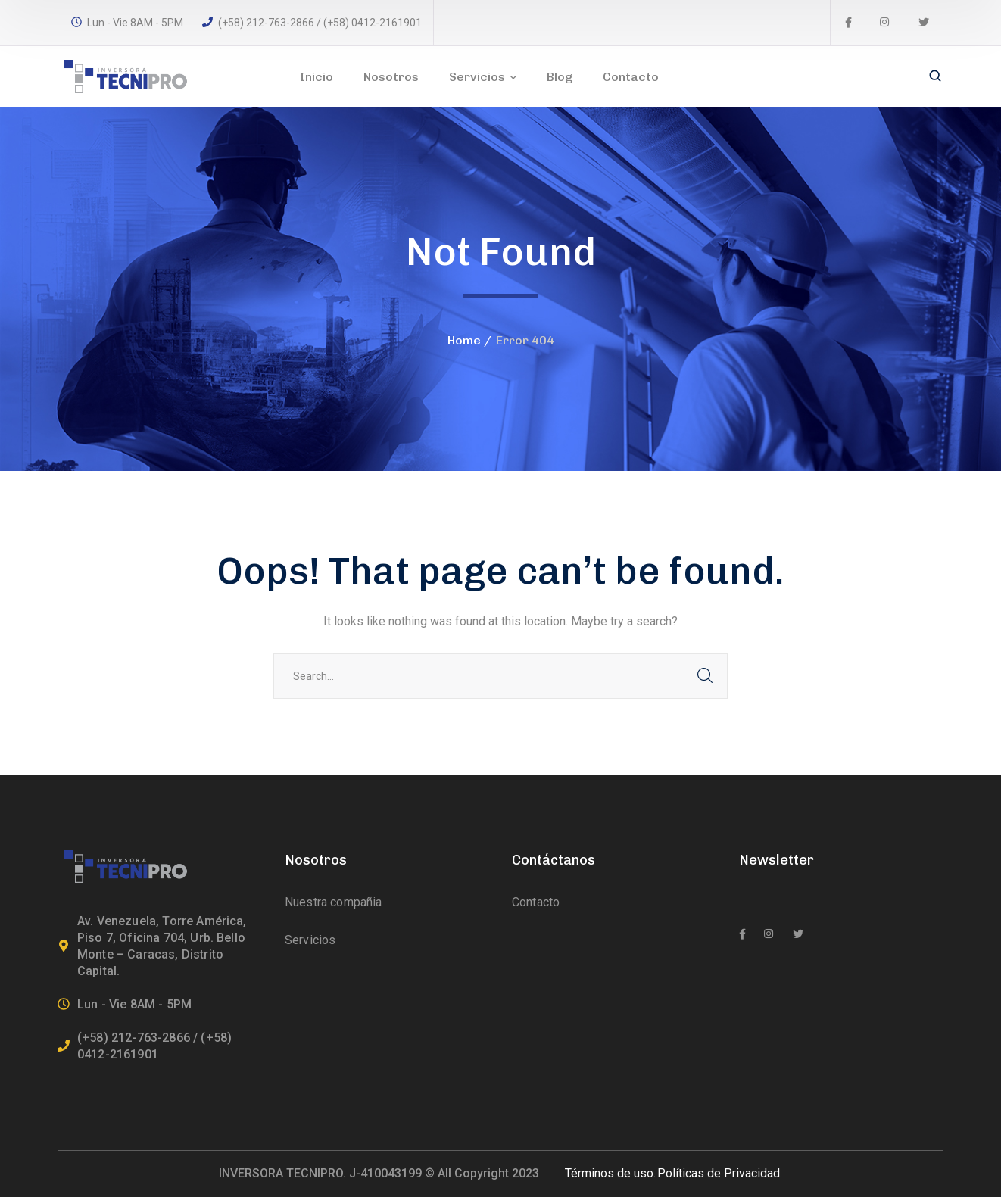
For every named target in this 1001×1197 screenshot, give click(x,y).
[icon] (848, 22)
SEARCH (705, 676)
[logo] (126, 75)
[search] (935, 77)
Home (464, 340)
